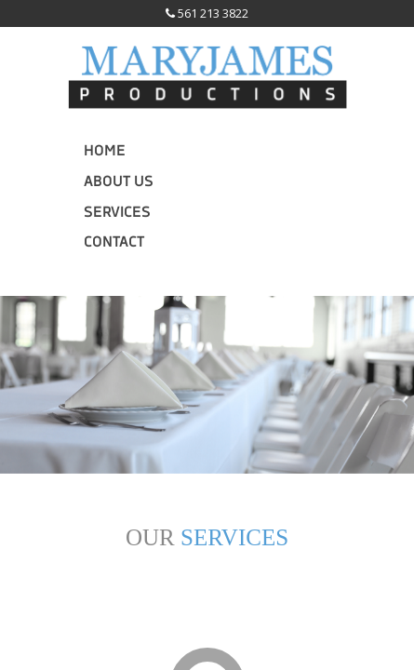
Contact (114, 242)
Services (117, 213)
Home (105, 151)
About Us (119, 182)
